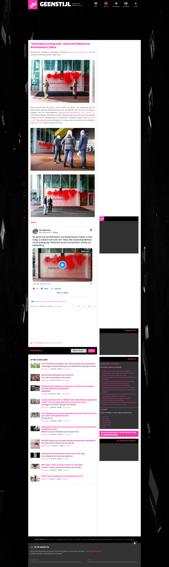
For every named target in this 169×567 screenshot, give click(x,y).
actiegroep (62, 301)
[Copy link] (55, 288)
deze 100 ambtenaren (79, 52)
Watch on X (85, 251)
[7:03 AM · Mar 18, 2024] (41, 284)
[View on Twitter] (91, 231)
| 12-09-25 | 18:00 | (60, 369)
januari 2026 (106, 425)
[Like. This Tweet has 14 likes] (35, 288)
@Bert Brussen (46, 446)
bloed (49, 301)
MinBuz (37, 301)
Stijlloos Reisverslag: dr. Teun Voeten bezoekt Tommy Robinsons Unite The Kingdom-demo (119, 403)
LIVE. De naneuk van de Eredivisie (113, 400)
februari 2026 (106, 423)
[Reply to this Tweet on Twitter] (44, 288)
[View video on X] (62, 265)
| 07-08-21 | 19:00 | (61, 446)
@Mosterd (44, 380)
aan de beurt (38, 123)
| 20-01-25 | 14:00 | (59, 394)
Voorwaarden (129, 539)
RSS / (66, 539)
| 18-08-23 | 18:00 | (60, 421)
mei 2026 (105, 416)
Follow (55, 232)
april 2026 (105, 419)
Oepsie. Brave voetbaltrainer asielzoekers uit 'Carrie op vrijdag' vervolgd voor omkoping (119, 395)
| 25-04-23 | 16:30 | (60, 434)
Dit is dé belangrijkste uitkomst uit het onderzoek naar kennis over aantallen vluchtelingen (118, 383)
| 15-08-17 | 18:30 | (58, 479)
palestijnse (55, 301)
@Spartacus (35, 306)
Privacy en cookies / (75, 539)
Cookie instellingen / (90, 539)
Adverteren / (120, 539)
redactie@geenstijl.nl (93, 551)
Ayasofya (85, 366)
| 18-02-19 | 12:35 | (59, 470)
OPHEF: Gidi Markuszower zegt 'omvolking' (116, 398)
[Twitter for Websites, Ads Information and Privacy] (91, 284)
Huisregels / (59, 539)
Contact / (51, 539)
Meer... (104, 427)
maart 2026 (106, 421)
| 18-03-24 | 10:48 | (50, 306)
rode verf (44, 301)
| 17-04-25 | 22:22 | (59, 380)
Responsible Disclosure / (106, 539)
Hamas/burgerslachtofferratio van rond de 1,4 (76, 112)
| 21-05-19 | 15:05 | (59, 459)
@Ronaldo (44, 394)
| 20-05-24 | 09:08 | (60, 407)
